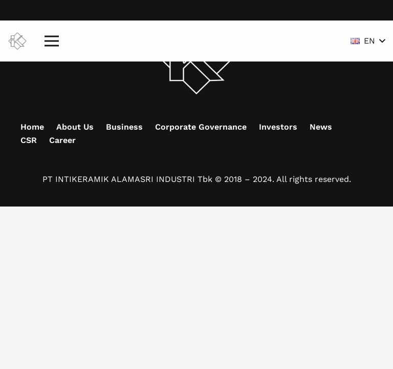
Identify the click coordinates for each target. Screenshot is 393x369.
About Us (75, 127)
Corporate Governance (201, 127)
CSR (28, 140)
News (321, 127)
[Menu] (52, 41)
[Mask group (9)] (17, 41)
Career (62, 140)
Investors (278, 127)
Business (124, 127)
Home (32, 127)
